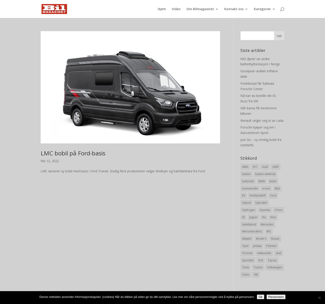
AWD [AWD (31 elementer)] (275, 167)
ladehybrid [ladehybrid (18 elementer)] (249, 224)
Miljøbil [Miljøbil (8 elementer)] (246, 239)
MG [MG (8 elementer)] (269, 231)
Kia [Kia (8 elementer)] (264, 217)
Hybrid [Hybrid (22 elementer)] (246, 203)
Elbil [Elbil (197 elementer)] (277, 188)
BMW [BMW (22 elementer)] (261, 181)
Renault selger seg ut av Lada (261, 120)
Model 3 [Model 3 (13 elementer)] (261, 239)
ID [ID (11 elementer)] (243, 217)
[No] (319, 297)
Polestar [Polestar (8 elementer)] (271, 246)
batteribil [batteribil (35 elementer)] (248, 181)
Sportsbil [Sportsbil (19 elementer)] (248, 260)
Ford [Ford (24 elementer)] (273, 195)
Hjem (162, 9)
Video (176, 9)
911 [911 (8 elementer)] (255, 167)
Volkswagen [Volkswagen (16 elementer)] (274, 267)
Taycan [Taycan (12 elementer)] (272, 260)
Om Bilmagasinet (200, 9)
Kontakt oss (234, 9)
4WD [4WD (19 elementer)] (245, 167)
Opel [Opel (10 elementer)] (245, 246)
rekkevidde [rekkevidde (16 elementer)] (264, 253)
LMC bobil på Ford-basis (73, 153)
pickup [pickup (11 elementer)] (257, 246)
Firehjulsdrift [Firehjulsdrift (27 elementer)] (258, 195)
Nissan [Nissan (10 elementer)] (275, 239)
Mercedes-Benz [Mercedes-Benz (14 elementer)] (252, 231)
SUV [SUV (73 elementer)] (260, 260)
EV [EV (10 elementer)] (243, 195)
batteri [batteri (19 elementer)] (246, 174)
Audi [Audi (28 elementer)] (265, 167)
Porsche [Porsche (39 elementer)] (247, 253)
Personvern (276, 297)
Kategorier (262, 9)
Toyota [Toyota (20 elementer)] (257, 267)
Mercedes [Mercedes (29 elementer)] (267, 224)
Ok (260, 297)
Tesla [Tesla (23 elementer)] (245, 267)
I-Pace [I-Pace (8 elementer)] (278, 210)
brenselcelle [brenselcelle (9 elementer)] (250, 188)
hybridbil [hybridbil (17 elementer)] (261, 203)
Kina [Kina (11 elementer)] (273, 217)
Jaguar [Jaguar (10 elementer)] (253, 217)
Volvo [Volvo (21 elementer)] (245, 274)
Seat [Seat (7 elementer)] (278, 253)
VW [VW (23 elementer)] (256, 274)
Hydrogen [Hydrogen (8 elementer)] (248, 210)
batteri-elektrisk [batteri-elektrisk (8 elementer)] (265, 174)
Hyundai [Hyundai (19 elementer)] (265, 210)
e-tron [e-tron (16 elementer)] (266, 188)
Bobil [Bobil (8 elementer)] (272, 181)
